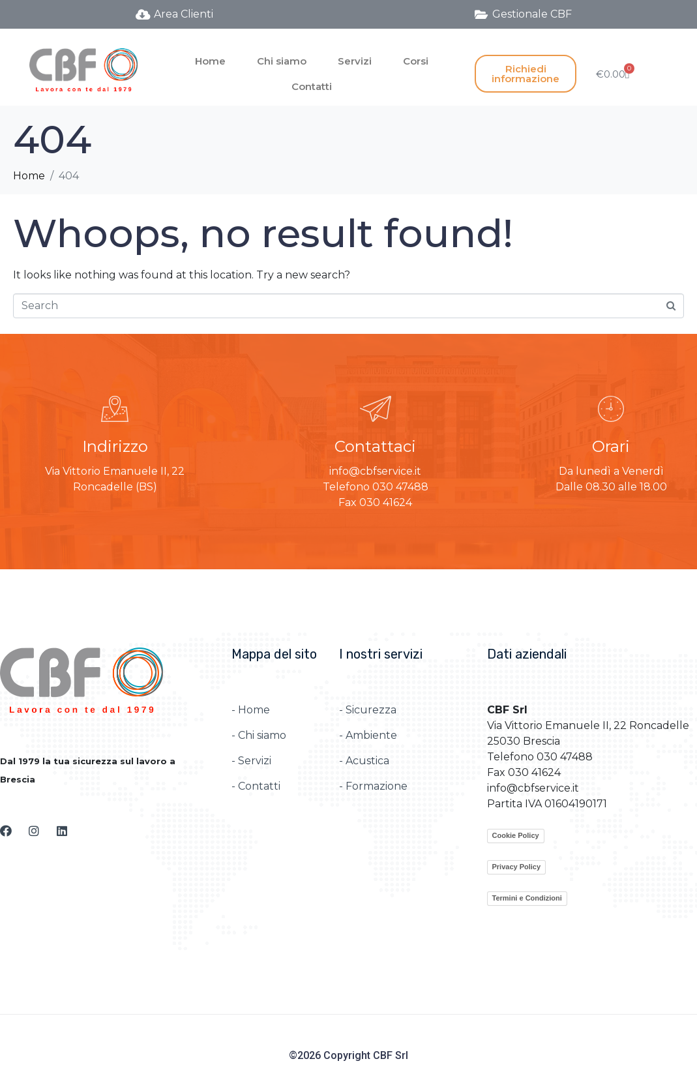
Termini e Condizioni (527, 898)
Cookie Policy (515, 835)
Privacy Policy (516, 867)
